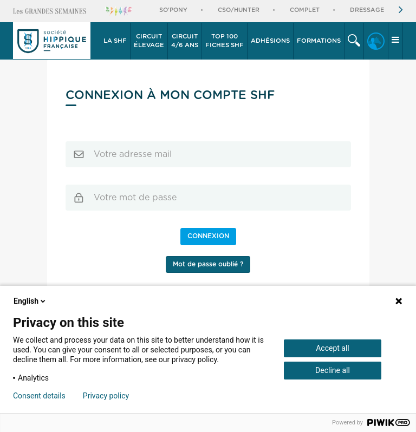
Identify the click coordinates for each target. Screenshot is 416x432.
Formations (319, 41)
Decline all (332, 370)
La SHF (115, 41)
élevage (149, 40)
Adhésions (270, 41)
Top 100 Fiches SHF (224, 41)
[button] (115, 41)
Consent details (39, 395)
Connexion (208, 236)
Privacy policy (106, 395)
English (30, 301)
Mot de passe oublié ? (208, 264)
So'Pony (173, 10)
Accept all (332, 348)
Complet (305, 10)
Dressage (367, 10)
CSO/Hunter (238, 10)
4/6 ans (184, 40)
